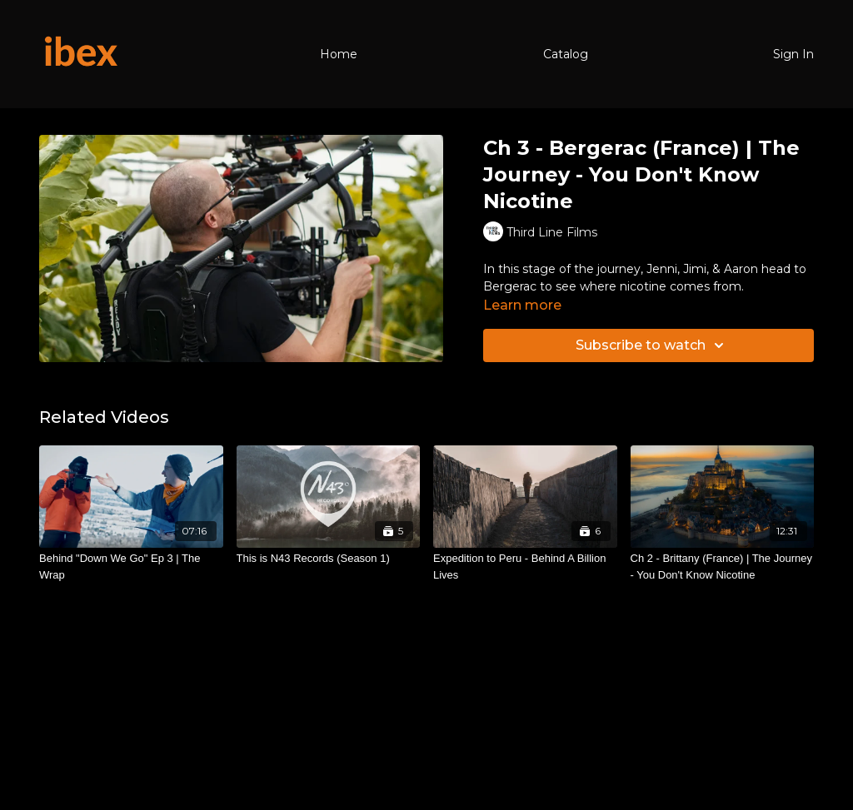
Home (338, 54)
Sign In (793, 54)
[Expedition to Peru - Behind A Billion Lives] (525, 566)
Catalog (565, 54)
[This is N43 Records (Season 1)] (329, 558)
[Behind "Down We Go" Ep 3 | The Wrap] (131, 566)
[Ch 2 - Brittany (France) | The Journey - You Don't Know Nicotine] (723, 566)
